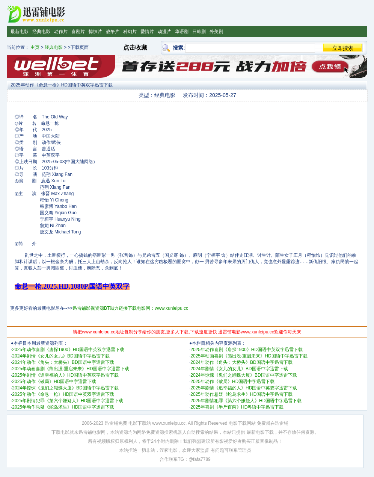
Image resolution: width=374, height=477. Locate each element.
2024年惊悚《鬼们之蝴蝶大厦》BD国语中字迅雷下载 (65, 388)
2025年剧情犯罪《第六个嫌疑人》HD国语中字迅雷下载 (67, 400)
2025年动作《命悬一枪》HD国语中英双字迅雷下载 (63, 394)
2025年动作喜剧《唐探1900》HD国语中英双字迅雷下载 (68, 349)
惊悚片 (95, 31)
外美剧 (216, 31)
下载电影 (60, 432)
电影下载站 (139, 423)
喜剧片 (78, 31)
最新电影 (20, 31)
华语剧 (182, 31)
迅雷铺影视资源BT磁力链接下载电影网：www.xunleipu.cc (130, 308)
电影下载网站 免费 (247, 423)
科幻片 (130, 31)
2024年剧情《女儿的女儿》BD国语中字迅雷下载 (60, 356)
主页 (34, 47)
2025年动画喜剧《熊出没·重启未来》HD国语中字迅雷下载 (70, 368)
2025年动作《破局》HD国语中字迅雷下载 (54, 381)
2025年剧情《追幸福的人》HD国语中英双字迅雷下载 (65, 375)
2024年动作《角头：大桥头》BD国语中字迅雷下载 (63, 362)
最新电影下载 (260, 432)
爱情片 (147, 31)
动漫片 (164, 31)
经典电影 (41, 31)
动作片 (61, 31)
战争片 (112, 31)
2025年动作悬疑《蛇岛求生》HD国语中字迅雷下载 (63, 407)
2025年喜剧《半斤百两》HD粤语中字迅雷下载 (237, 407)
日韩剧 (199, 31)
